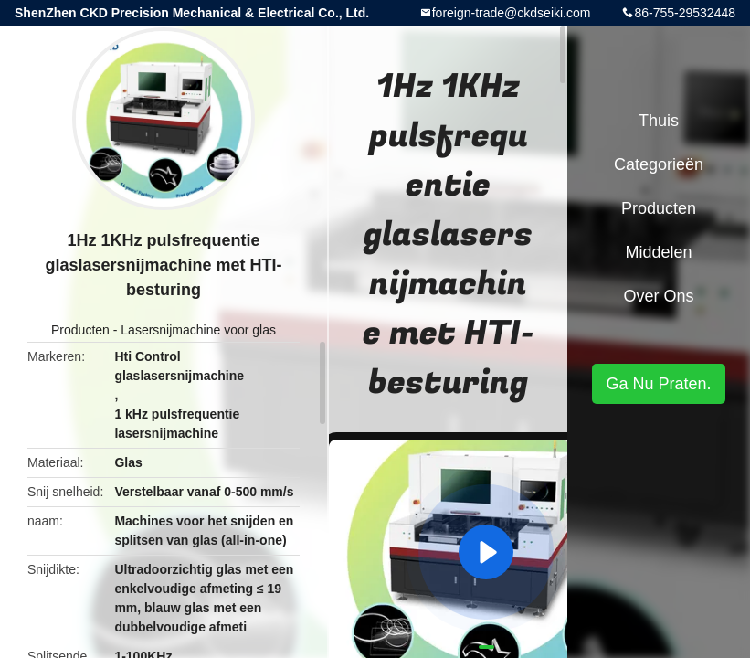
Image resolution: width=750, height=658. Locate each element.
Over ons (658, 296)
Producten (80, 330)
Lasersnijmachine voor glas (198, 330)
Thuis (659, 120)
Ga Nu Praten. (658, 384)
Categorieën (658, 164)
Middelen (658, 252)
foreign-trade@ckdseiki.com (511, 12)
